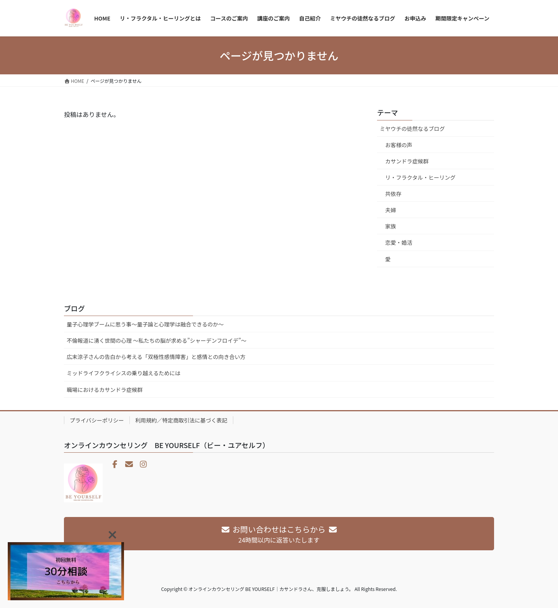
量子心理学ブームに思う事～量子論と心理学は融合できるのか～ (145, 324)
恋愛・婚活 (398, 242)
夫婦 (390, 210)
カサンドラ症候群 (407, 161)
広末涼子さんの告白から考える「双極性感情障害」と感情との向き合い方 (156, 357)
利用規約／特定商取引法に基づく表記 (181, 420)
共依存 (393, 194)
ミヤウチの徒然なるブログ (412, 128)
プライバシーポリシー (97, 420)
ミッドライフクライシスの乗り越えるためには (124, 373)
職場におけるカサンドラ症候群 (105, 389)
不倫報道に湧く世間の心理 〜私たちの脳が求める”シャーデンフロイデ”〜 (156, 340)
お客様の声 (398, 145)
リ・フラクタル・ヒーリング (420, 177)
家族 (390, 226)
